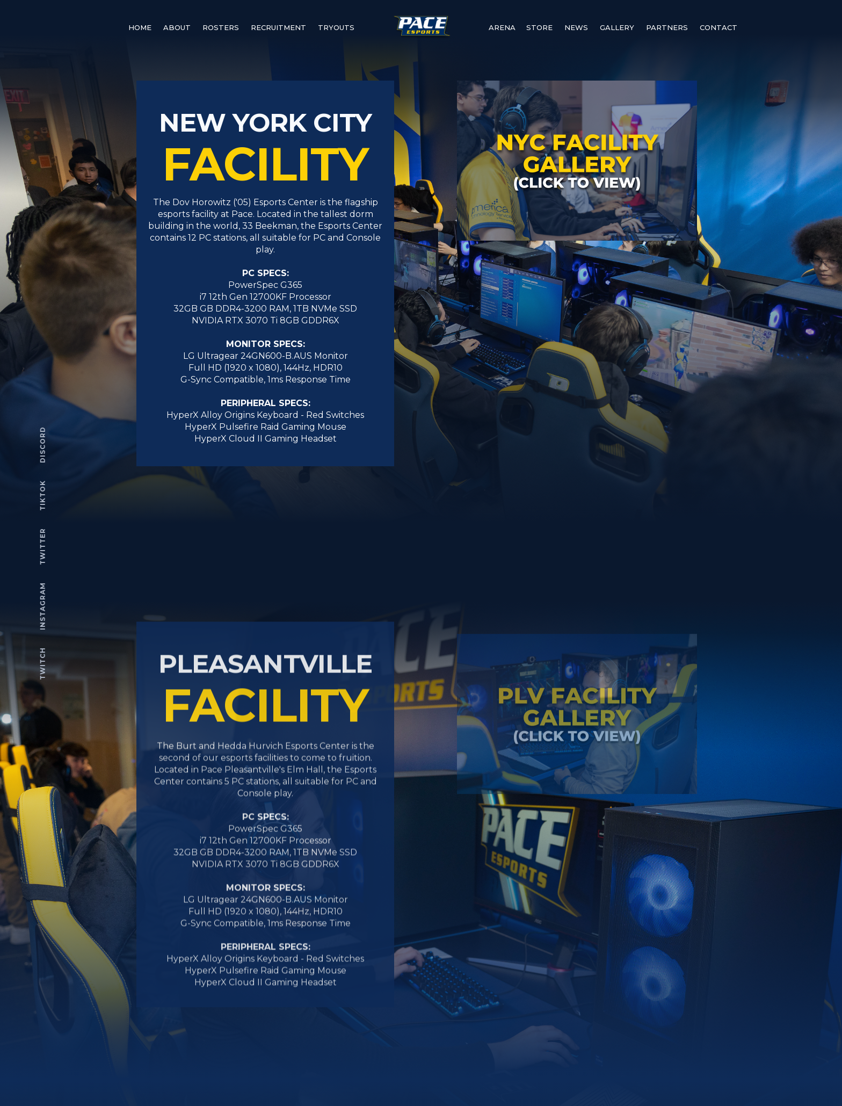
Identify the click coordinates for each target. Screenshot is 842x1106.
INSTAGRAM (43, 606)
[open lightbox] (577, 161)
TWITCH (43, 663)
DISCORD (43, 445)
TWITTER (43, 546)
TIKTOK (43, 495)
